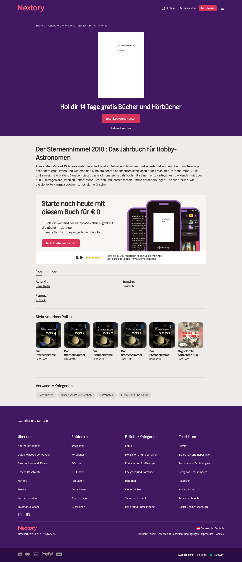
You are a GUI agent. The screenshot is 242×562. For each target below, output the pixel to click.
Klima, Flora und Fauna (134, 395)
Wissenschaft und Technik (76, 25)
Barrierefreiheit (147, 534)
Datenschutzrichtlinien (170, 534)
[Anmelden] (187, 8)
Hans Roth (43, 286)
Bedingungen (191, 534)
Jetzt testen (208, 8)
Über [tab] (39, 272)
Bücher (40, 25)
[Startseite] (88, 8)
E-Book (41, 300)
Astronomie (100, 25)
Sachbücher (53, 25)
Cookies (219, 534)
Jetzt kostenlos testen (121, 118)
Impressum (207, 534)
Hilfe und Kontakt (33, 420)
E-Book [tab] (52, 272)
